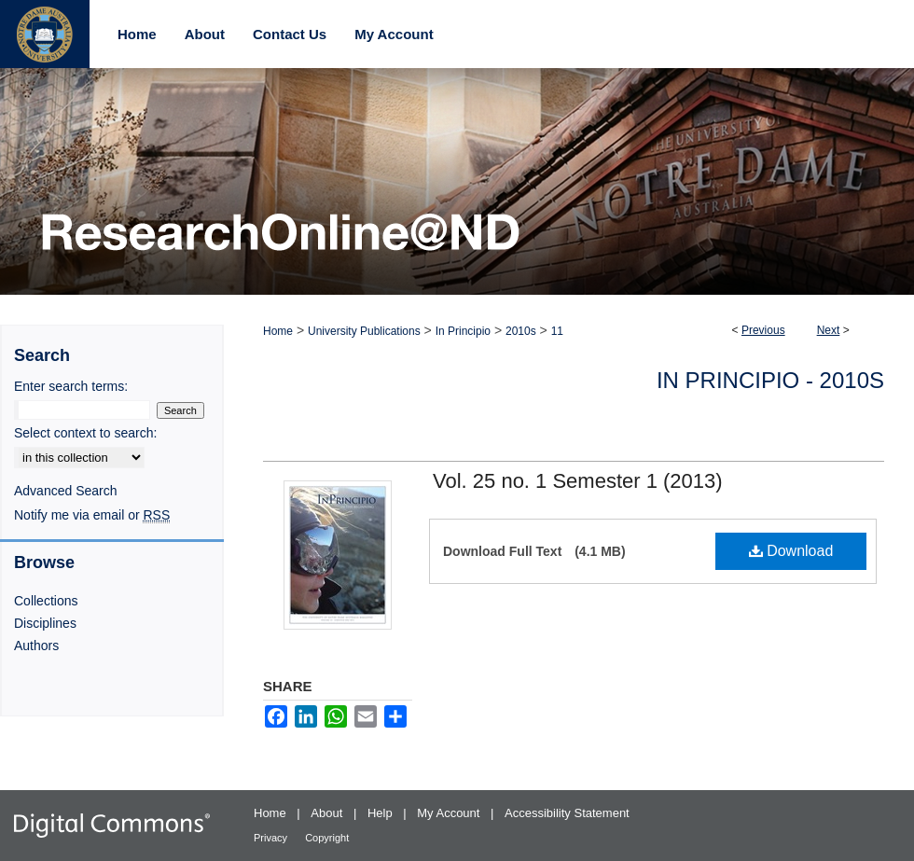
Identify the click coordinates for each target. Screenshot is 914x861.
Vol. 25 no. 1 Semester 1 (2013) (578, 481)
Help (381, 813)
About (328, 813)
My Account (450, 813)
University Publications (364, 331)
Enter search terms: (71, 386)
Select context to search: (85, 432)
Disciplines (45, 623)
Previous (763, 330)
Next (828, 330)
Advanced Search (66, 490)
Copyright (327, 837)
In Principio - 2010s (770, 380)
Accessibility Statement (567, 813)
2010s (520, 331)
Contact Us (289, 34)
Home (278, 331)
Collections (45, 600)
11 (557, 331)
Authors (36, 645)
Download (791, 551)
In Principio (463, 331)
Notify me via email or (92, 514)
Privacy (272, 837)
